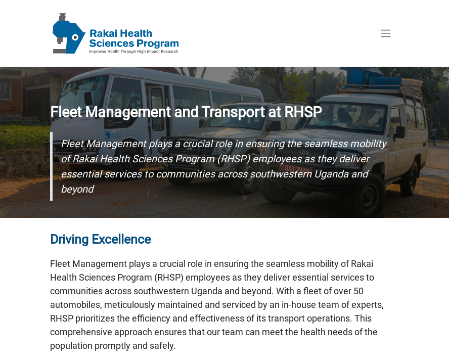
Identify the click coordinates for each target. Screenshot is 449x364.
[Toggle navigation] (385, 33)
